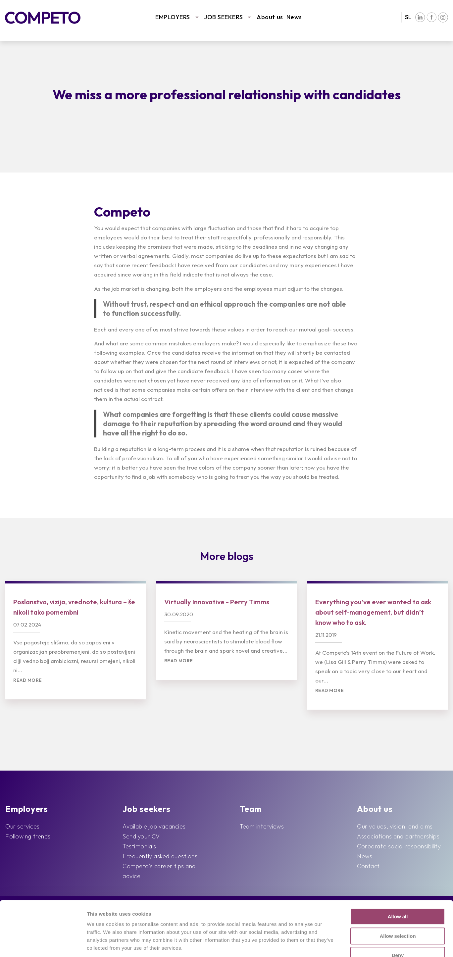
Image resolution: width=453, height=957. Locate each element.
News (294, 17)
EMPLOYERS (172, 17)
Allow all (398, 869)
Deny (398, 908)
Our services (22, 826)
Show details (345, 944)
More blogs (226, 556)
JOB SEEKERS (223, 17)
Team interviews (262, 826)
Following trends (28, 836)
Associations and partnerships (398, 836)
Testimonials (139, 846)
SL (408, 17)
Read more (27, 680)
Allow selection (397, 889)
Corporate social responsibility (399, 846)
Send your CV (141, 836)
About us (270, 17)
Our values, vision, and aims (395, 826)
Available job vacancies (154, 826)
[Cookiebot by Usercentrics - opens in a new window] (43, 944)
